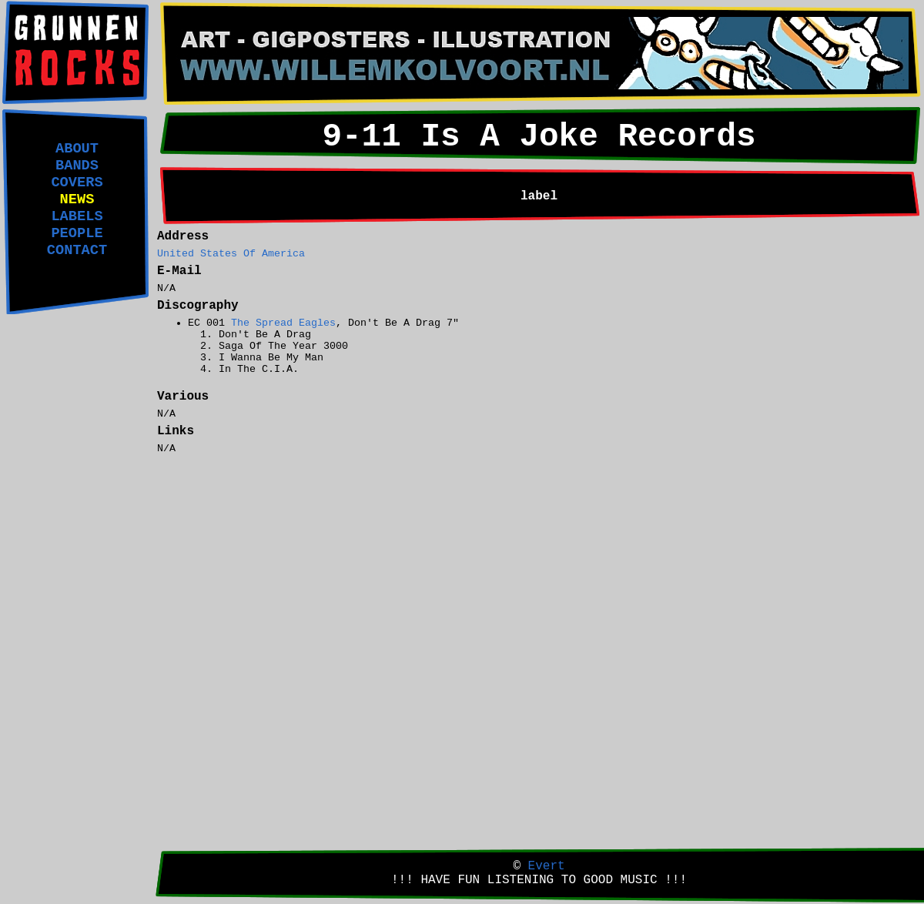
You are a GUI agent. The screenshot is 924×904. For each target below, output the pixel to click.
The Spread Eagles (283, 323)
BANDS (77, 165)
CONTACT (77, 250)
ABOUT (77, 148)
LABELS (76, 216)
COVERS (76, 182)
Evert (546, 866)
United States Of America (231, 253)
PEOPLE (76, 233)
